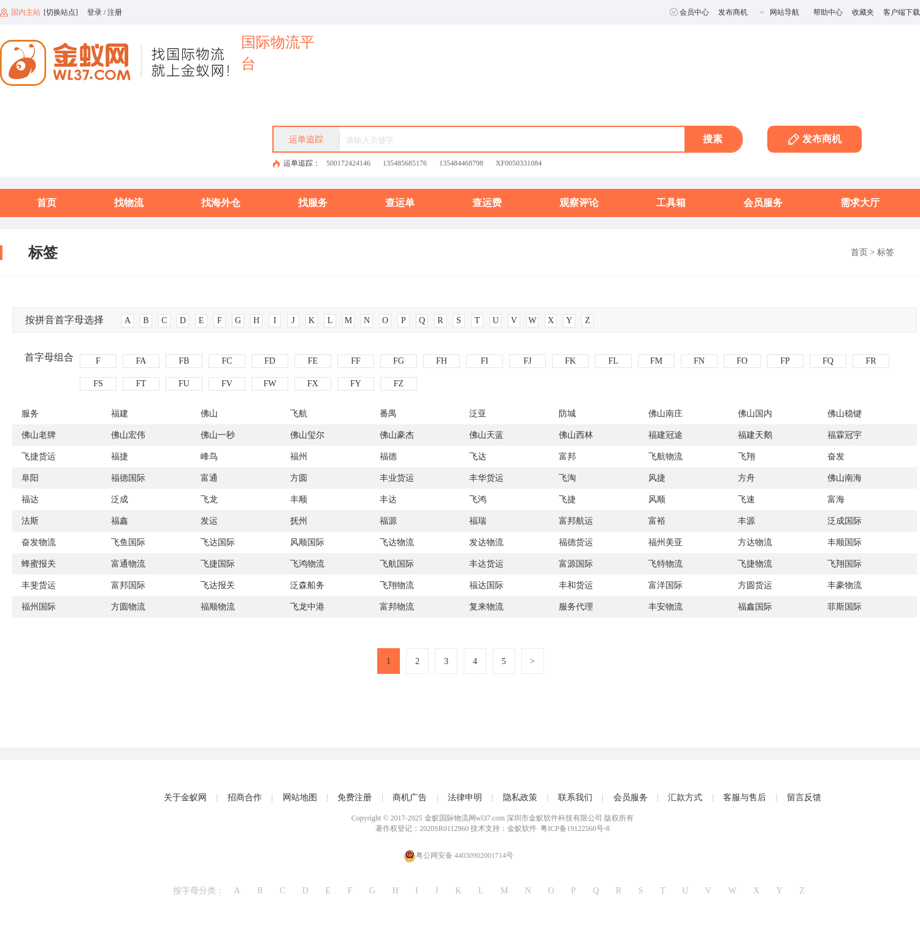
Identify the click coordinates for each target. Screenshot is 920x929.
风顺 (656, 499)
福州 (298, 456)
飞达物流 (397, 542)
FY (355, 383)
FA (141, 360)
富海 (836, 499)
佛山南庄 (665, 413)
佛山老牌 (38, 435)
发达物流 (486, 542)
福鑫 (119, 521)
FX (312, 383)
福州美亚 (665, 542)
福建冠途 (665, 435)
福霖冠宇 (844, 435)
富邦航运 (576, 521)
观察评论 (579, 202)
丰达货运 (486, 563)
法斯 (30, 521)
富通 (209, 478)
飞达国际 (218, 542)
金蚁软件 (522, 828)
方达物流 (755, 542)
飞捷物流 (755, 563)
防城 (567, 413)
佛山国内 (755, 413)
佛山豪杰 (397, 435)
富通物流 (128, 563)
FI (484, 360)
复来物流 (486, 606)
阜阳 (30, 478)
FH (441, 360)
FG (398, 360)
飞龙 (209, 499)
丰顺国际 (844, 542)
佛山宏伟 (128, 435)
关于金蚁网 (185, 797)
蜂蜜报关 (38, 563)
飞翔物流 (397, 585)
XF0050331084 (519, 163)
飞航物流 (665, 456)
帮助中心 (828, 12)
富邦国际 (128, 585)
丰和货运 (576, 585)
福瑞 (477, 521)
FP (785, 360)
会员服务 (763, 202)
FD (269, 360)
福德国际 (128, 478)
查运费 (487, 202)
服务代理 (576, 606)
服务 (30, 413)
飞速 (746, 499)
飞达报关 (218, 585)
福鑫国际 (755, 606)
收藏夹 (863, 12)
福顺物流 (218, 606)
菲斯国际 (844, 606)
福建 (119, 413)
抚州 (298, 521)
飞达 (477, 456)
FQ (828, 360)
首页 (46, 202)
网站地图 (300, 797)
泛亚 (477, 413)
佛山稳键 (844, 413)
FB (183, 360)
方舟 (746, 478)
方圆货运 (755, 585)
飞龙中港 (307, 606)
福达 (30, 499)
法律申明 (465, 797)
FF (356, 360)
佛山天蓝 (486, 435)
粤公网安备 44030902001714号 (458, 856)
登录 (94, 12)
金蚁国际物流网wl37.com (464, 818)
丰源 (746, 521)
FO (742, 360)
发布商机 (733, 12)
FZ (399, 383)
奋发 (836, 456)
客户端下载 (901, 12)
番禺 (388, 413)
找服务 (313, 202)
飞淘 (567, 478)
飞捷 (567, 499)
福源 (388, 521)
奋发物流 (38, 542)
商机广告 (410, 797)
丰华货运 (486, 478)
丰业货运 (397, 478)
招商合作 (245, 797)
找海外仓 (220, 202)
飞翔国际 (844, 563)
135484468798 (461, 163)
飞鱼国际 (128, 542)
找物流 (129, 202)
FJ (527, 360)
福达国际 (486, 585)
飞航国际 (397, 563)
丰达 (388, 499)
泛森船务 (307, 585)
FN (699, 360)
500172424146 (348, 163)
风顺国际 (307, 542)
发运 (209, 521)
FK (570, 360)
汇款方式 (685, 797)
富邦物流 (397, 606)
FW (270, 383)
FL (613, 360)
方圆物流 (128, 606)
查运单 (400, 202)
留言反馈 (804, 797)
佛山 (209, 413)
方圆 (298, 478)
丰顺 (298, 499)
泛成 (119, 499)
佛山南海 (844, 478)
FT (141, 383)
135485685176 (405, 163)
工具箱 (671, 202)
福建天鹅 (755, 435)
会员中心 (689, 12)
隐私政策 (520, 797)
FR (870, 360)
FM (656, 360)
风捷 (656, 478)
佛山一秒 (218, 435)
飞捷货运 (38, 456)
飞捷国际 (218, 563)
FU (184, 383)
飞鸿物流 (307, 563)
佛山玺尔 (307, 435)
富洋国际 (665, 585)
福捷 (119, 456)
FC (226, 360)
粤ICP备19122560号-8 (575, 828)
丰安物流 (665, 606)
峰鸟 (209, 456)
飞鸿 (477, 499)
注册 (114, 12)
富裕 (656, 521)
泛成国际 (844, 521)
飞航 (298, 413)
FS (98, 383)
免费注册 (354, 797)
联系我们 (575, 797)
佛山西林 (576, 435)
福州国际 (38, 606)
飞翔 (746, 456)
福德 (388, 456)
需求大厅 (860, 202)
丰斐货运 (38, 585)
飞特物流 (665, 563)
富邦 (567, 456)
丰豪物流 (844, 585)
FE (313, 360)
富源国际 (576, 563)
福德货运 (576, 542)
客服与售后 (744, 797)
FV (226, 383)
